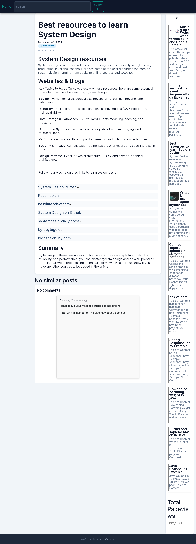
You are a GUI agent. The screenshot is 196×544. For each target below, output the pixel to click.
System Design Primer (57, 187)
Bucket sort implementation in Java (179, 432)
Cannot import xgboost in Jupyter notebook (177, 251)
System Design (47, 46)
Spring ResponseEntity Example (179, 343)
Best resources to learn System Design (179, 147)
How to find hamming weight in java (178, 393)
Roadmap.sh (48, 195)
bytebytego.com (52, 229)
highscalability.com (54, 238)
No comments (46, 50)
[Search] (52, 6)
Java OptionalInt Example (178, 469)
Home (6, 7)
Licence (111, 539)
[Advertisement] (16, 62)
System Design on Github (59, 212)
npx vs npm (178, 297)
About (103, 539)
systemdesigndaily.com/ (58, 221)
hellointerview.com (54, 204)
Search (98, 6)
